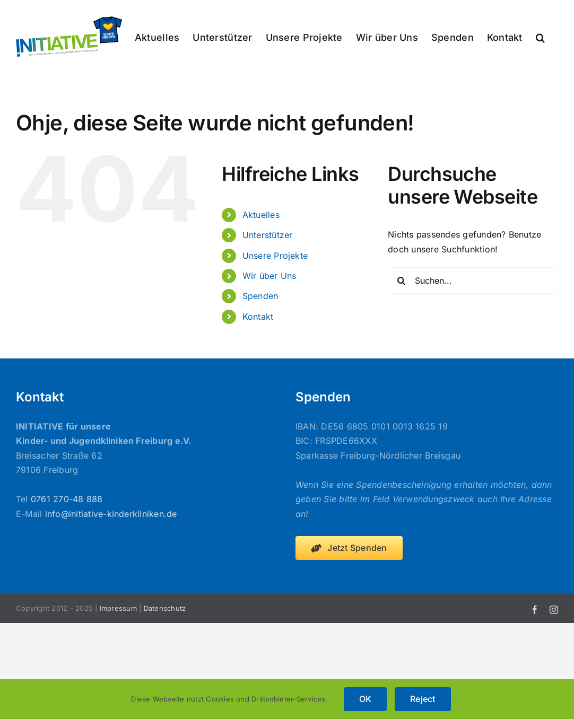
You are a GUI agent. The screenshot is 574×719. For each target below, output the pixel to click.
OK (365, 699)
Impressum (118, 608)
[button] (540, 36)
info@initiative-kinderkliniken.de (111, 513)
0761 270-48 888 (67, 499)
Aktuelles (261, 214)
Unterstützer (267, 235)
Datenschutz (165, 608)
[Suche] (401, 280)
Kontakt (258, 316)
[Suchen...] (473, 280)
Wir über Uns (269, 275)
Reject (422, 699)
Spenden (260, 296)
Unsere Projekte (275, 255)
